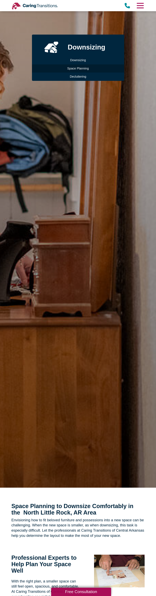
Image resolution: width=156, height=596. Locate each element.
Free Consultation (81, 591)
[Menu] (140, 5)
